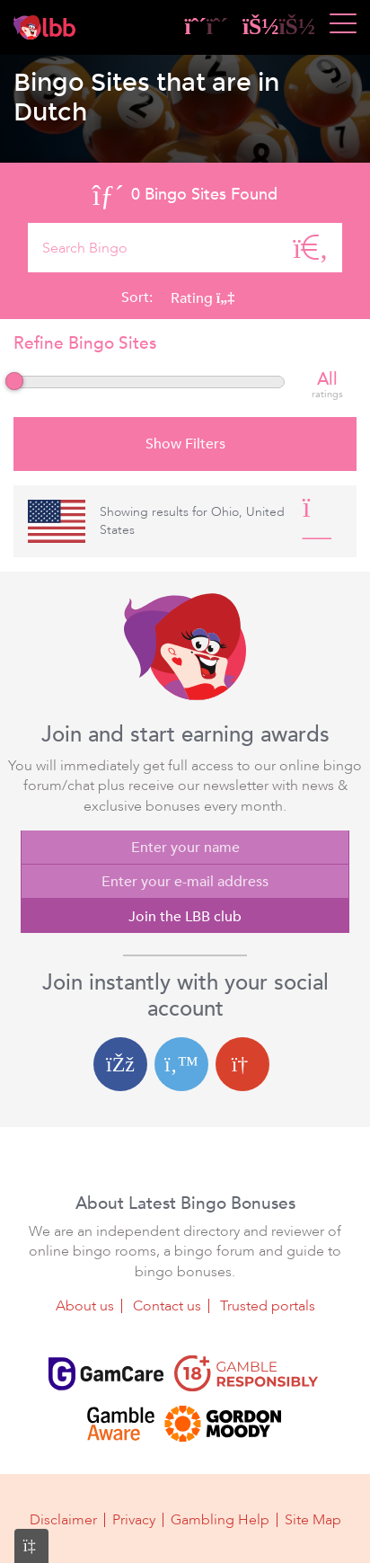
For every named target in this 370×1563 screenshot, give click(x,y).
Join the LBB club (185, 917)
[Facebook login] (120, 1064)
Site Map (313, 1520)
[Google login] (242, 1064)
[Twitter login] (181, 1064)
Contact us (167, 1306)
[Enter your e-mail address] (185, 882)
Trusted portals (267, 1306)
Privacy (133, 1520)
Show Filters (185, 444)
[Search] (310, 247)
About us (85, 1306)
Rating (202, 298)
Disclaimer (63, 1520)
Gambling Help (220, 1520)
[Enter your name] (185, 847)
